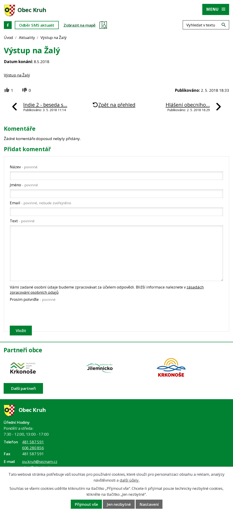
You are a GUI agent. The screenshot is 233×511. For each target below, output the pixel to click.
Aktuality (27, 37)
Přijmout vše (86, 504)
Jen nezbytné (119, 504)
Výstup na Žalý (17, 75)
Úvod (8, 37)
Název (24, 166)
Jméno (24, 184)
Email (40, 202)
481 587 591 (33, 442)
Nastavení (149, 504)
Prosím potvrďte (33, 299)
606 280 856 (33, 447)
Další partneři (23, 388)
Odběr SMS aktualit (36, 25)
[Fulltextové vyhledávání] (206, 24)
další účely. (129, 480)
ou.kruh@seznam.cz (39, 461)
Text (22, 220)
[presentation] (44, 313)
